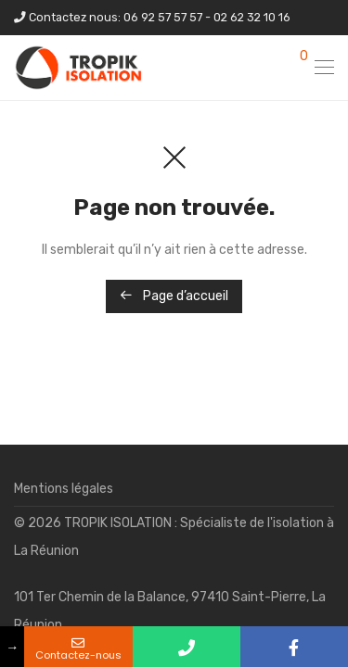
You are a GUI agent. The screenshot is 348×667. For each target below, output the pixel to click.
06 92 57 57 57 (162, 17)
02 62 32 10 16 (251, 17)
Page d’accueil (174, 296)
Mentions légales (63, 489)
